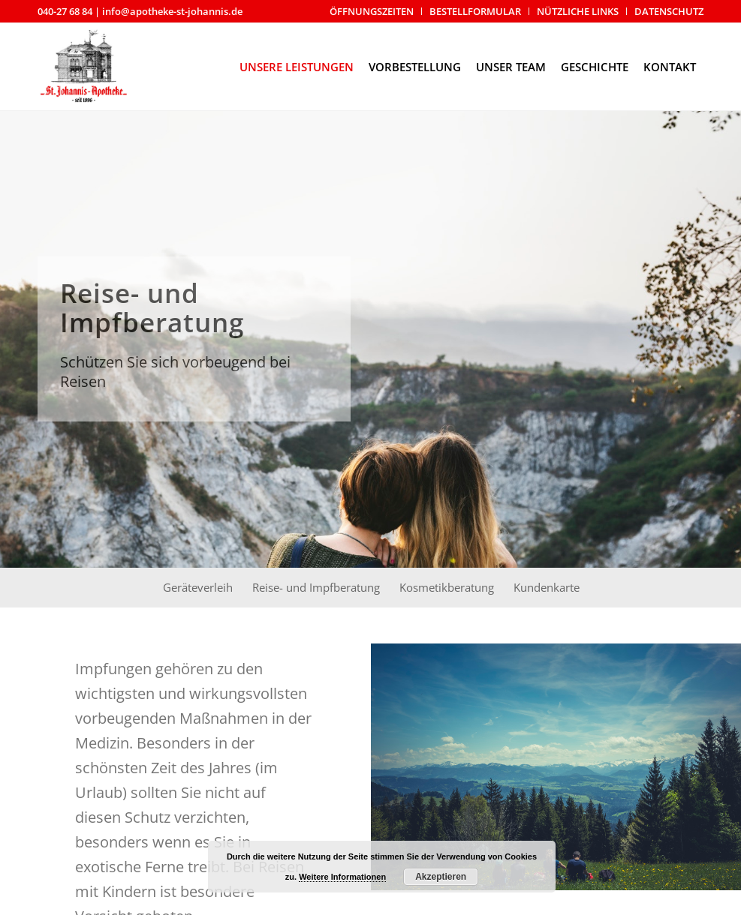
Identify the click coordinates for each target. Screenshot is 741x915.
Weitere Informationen (342, 876)
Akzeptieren (440, 877)
